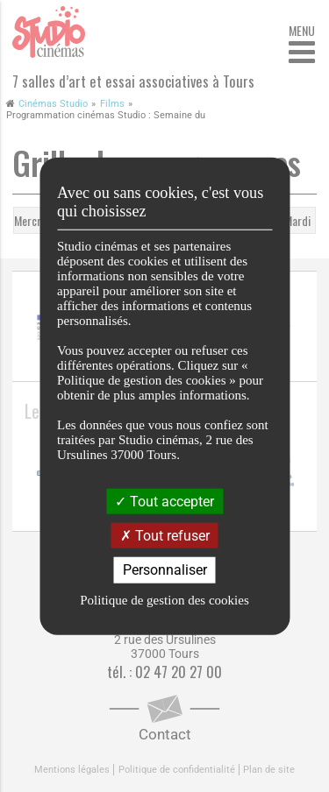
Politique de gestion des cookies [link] (164, 599)
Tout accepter (164, 501)
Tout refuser (165, 535)
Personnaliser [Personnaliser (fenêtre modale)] (165, 570)
